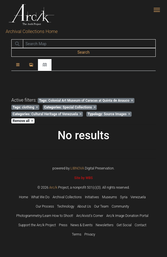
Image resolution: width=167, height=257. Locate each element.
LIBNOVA (77, 168)
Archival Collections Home (32, 31)
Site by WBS (83, 178)
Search (83, 52)
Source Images (109, 114)
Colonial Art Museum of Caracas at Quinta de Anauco (86, 101)
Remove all (23, 121)
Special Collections (70, 107)
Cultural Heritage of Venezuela (47, 114)
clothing (25, 107)
